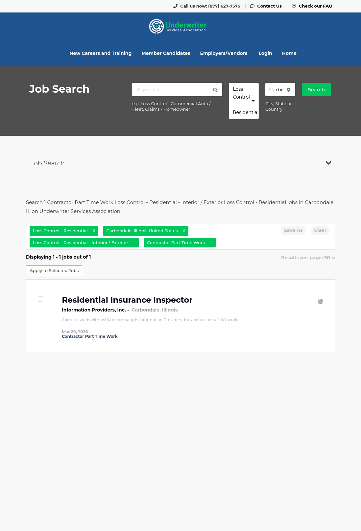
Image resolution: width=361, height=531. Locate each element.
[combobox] (244, 101)
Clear (320, 230)
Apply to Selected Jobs (54, 270)
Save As (293, 230)
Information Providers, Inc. (94, 310)
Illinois (170, 310)
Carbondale (145, 310)
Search (316, 89)
